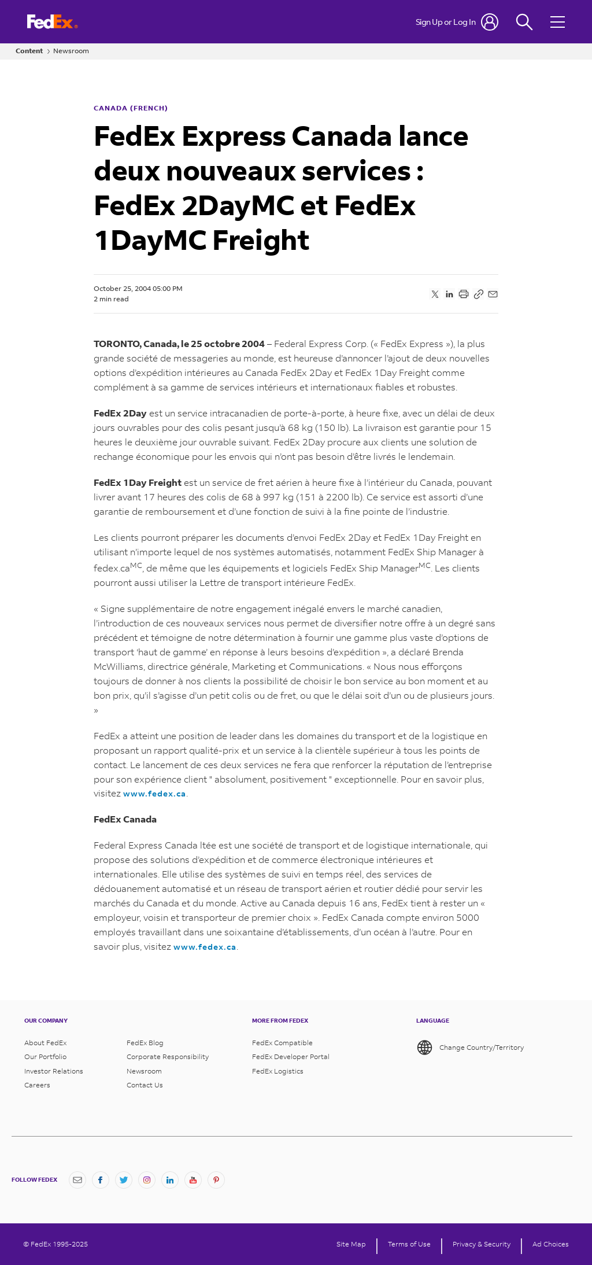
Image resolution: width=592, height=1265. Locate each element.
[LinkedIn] (170, 1180)
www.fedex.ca (154, 793)
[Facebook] (100, 1180)
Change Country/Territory (470, 1047)
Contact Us (145, 1085)
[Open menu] (559, 21)
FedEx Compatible (282, 1043)
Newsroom (71, 51)
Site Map (351, 1244)
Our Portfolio (45, 1057)
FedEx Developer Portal (291, 1057)
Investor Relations (53, 1071)
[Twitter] (123, 1180)
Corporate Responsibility (168, 1057)
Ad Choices (550, 1244)
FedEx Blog (145, 1043)
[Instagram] (147, 1180)
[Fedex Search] (524, 21)
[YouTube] (193, 1180)
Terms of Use (409, 1244)
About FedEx (45, 1043)
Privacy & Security (481, 1244)
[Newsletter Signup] (77, 1180)
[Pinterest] (216, 1180)
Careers (37, 1085)
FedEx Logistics (278, 1071)
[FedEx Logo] (52, 21)
